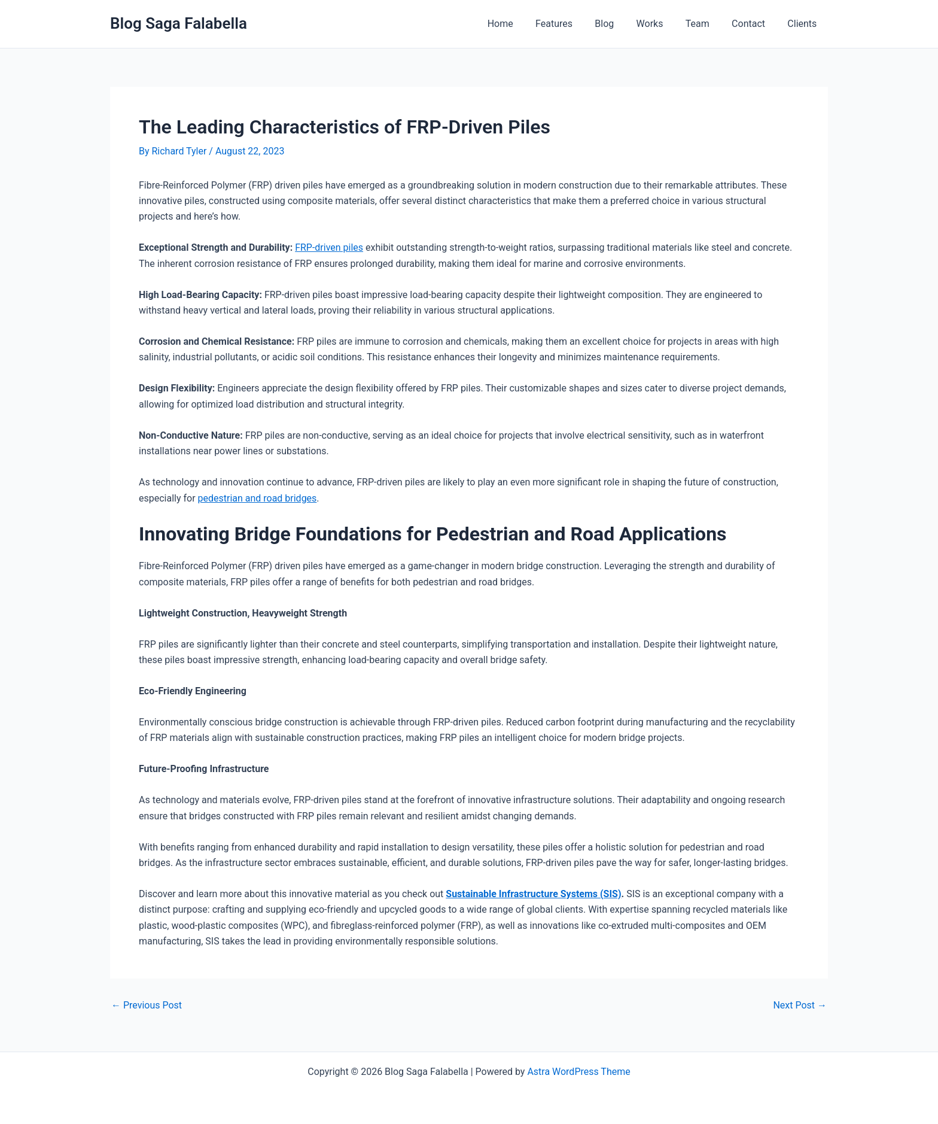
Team (705, 23)
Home (521, 23)
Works (660, 23)
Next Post (800, 1005)
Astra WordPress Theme (578, 1071)
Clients (803, 23)
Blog (618, 23)
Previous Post (146, 1005)
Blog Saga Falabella (178, 23)
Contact (753, 23)
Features (571, 23)
